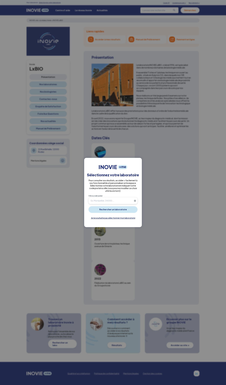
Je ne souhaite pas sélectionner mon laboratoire (113, 218)
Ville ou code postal (95, 196)
